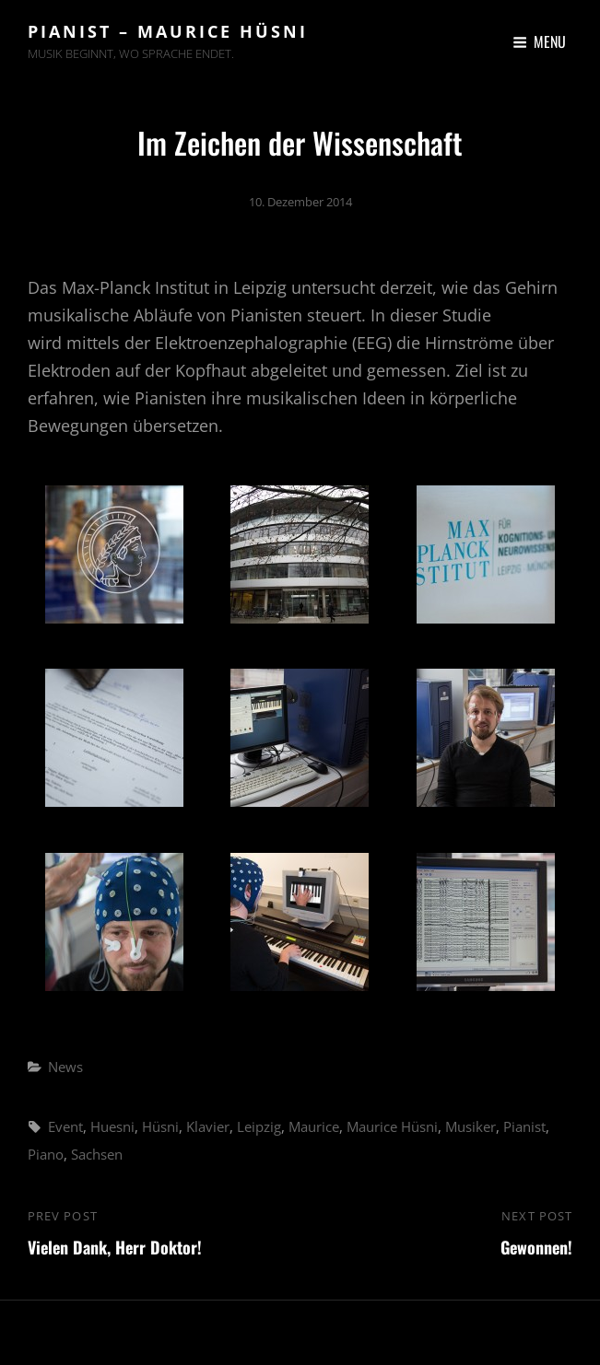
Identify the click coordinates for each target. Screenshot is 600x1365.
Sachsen (97, 1154)
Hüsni (160, 1126)
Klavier (207, 1126)
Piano (46, 1154)
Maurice (313, 1126)
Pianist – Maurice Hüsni (168, 31)
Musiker (470, 1126)
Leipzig (259, 1126)
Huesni (112, 1126)
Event (65, 1126)
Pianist (524, 1126)
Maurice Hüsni (392, 1126)
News (65, 1066)
